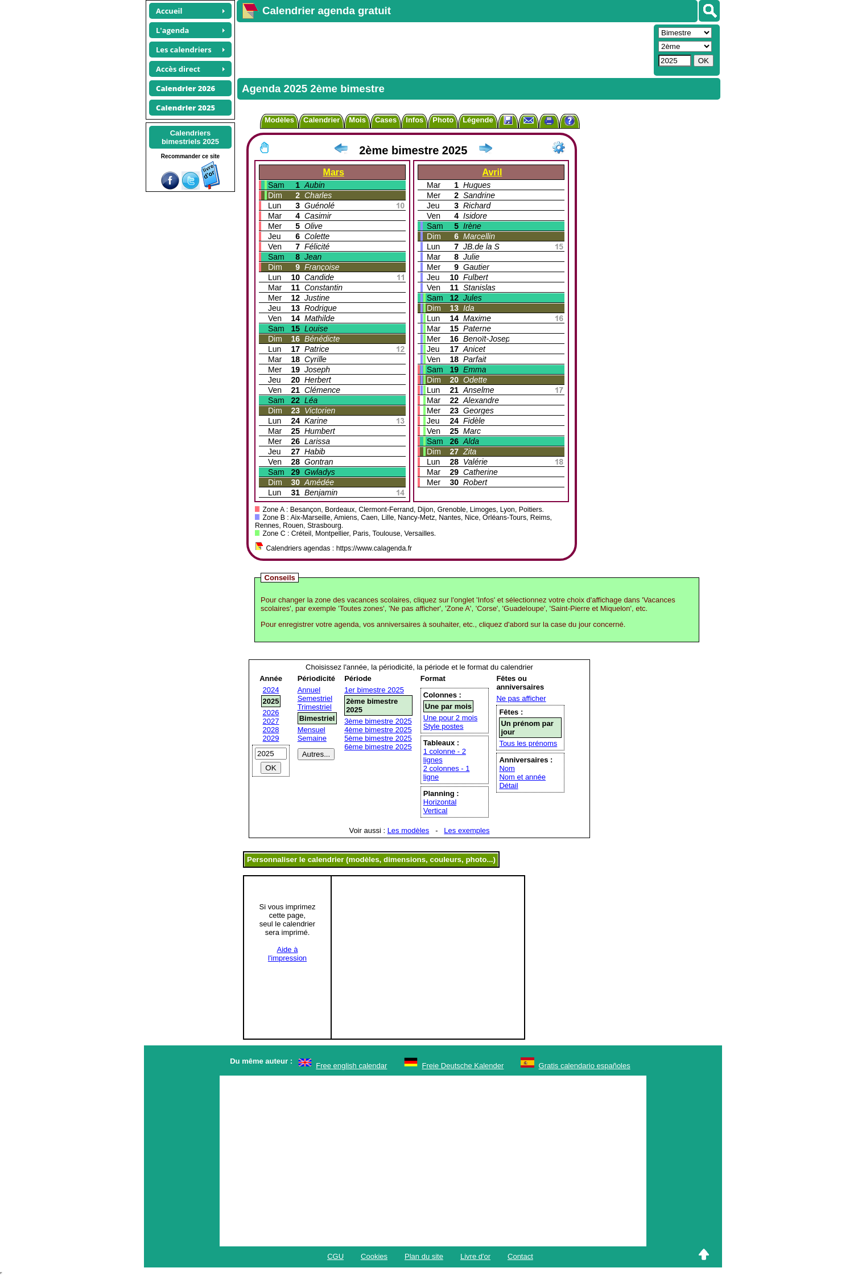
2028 (271, 729)
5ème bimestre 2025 (378, 738)
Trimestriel (315, 707)
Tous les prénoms (528, 743)
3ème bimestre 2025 (378, 721)
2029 (271, 738)
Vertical (435, 810)
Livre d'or (475, 1256)
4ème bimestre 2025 (378, 729)
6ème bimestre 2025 (378, 746)
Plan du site (424, 1256)
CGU (335, 1256)
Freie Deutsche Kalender (463, 1065)
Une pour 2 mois (450, 717)
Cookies (374, 1256)
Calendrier (321, 120)
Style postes (443, 726)
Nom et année (522, 777)
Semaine (312, 738)
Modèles (279, 120)
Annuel (309, 690)
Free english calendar (351, 1065)
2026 (271, 712)
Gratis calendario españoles (584, 1065)
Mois (357, 120)
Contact (520, 1256)
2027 (271, 721)
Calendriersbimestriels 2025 (190, 137)
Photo (442, 120)
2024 (271, 690)
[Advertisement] (444, 49)
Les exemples (466, 830)
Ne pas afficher (521, 698)
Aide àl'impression (287, 953)
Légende (478, 120)
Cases (386, 120)
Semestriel (315, 698)
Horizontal (440, 802)
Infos (414, 120)
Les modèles (408, 830)
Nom (506, 768)
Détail (508, 785)
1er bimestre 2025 (374, 690)
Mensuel (311, 729)
